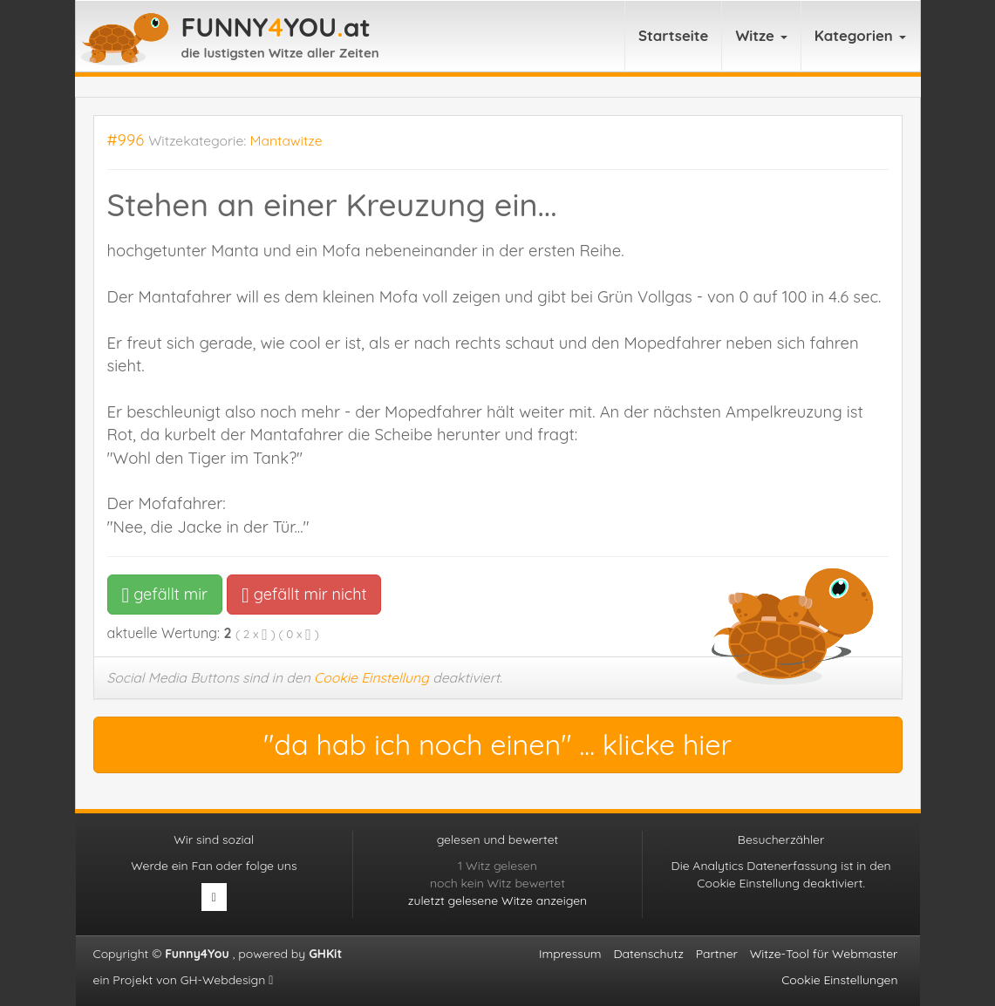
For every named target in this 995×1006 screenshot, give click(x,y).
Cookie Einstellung (371, 677)
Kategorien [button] (860, 35)
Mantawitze (286, 140)
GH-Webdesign (227, 980)
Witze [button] (761, 35)
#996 (126, 140)
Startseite (673, 35)
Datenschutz (648, 954)
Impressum (570, 954)
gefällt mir (165, 594)
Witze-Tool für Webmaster (824, 954)
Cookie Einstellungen (839, 980)
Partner (717, 954)
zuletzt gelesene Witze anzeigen (497, 900)
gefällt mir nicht (304, 594)
